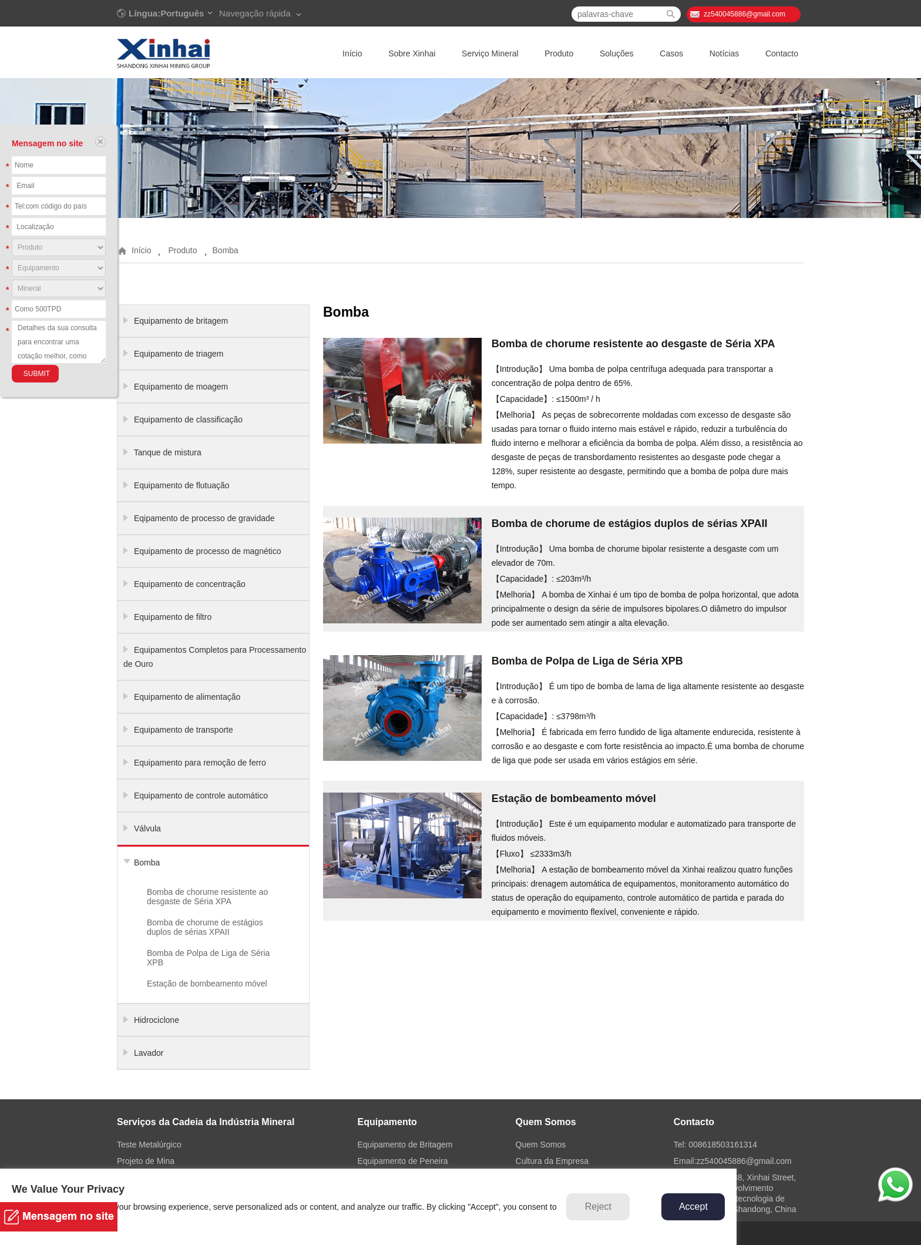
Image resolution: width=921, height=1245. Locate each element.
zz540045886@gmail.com (744, 14)
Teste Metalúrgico (149, 1144)
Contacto (781, 53)
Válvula (147, 828)
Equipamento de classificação (188, 419)
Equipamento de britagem (181, 320)
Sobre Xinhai (411, 53)
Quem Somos (541, 1144)
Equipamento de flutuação (182, 485)
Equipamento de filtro (172, 617)
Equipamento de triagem (179, 353)
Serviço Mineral (490, 53)
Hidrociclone (156, 1020)
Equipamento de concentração (190, 584)
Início (352, 53)
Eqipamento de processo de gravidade (204, 518)
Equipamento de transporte (183, 729)
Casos (671, 53)
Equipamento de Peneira (402, 1161)
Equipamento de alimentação (187, 697)
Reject (598, 1207)
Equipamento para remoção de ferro (200, 762)
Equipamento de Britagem (404, 1144)
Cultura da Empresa (552, 1161)
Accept (693, 1207)
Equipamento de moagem (181, 386)
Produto (558, 53)
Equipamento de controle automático (201, 795)
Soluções (617, 53)
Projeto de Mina (145, 1161)
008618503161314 (722, 1144)
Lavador (149, 1053)
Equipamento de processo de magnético (207, 551)
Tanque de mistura (167, 452)
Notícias (725, 53)
